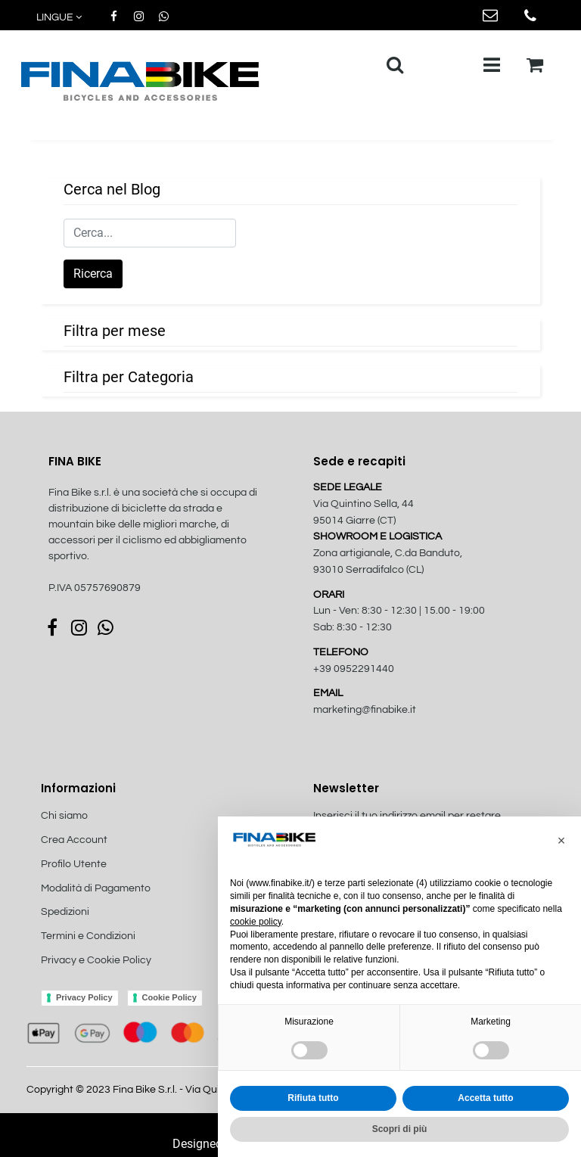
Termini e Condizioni (88, 936)
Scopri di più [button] (399, 1129)
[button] (60, 18)
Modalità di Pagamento (96, 888)
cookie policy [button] (255, 921)
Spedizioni (65, 912)
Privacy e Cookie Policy (96, 960)
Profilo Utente (74, 864)
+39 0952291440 (353, 669)
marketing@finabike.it (364, 709)
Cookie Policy (169, 997)
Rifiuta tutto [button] (312, 1098)
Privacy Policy (84, 997)
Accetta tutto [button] (485, 1098)
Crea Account (74, 840)
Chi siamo (64, 815)
